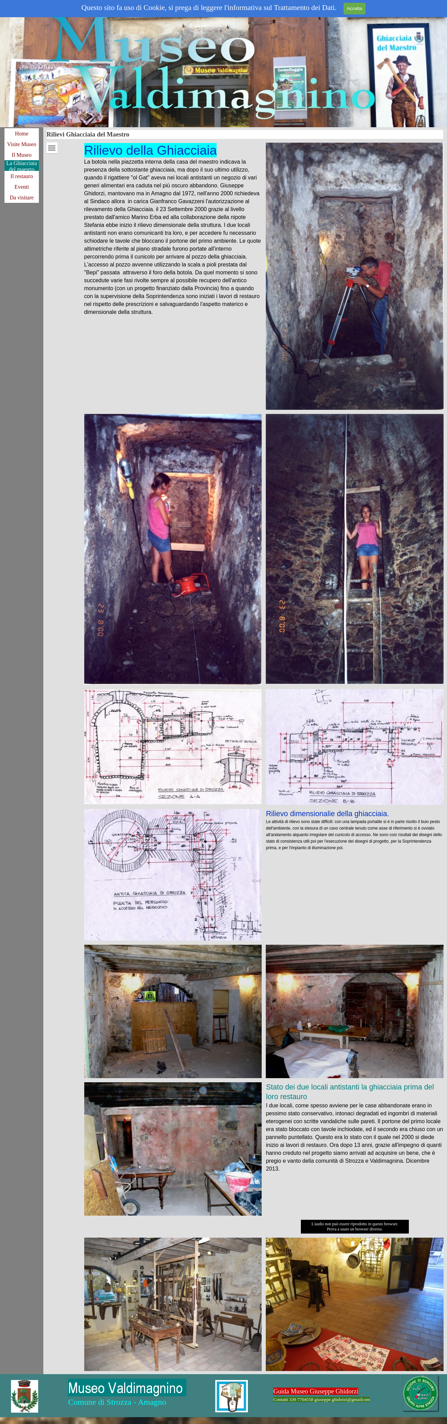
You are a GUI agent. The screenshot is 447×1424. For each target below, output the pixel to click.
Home (21, 133)
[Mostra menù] (51, 148)
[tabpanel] (173, 229)
